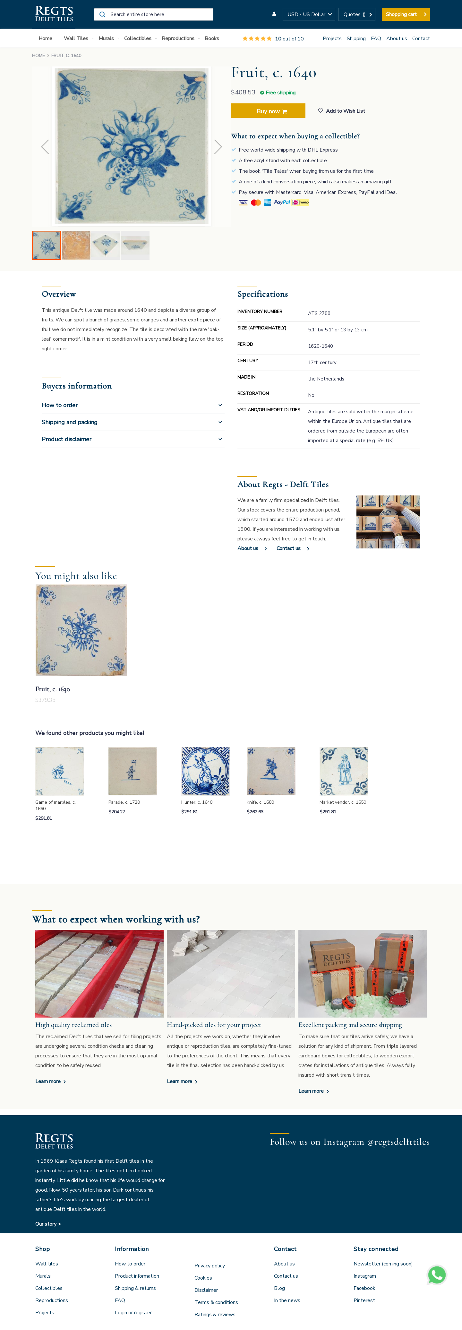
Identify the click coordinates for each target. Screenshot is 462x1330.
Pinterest (364, 1300)
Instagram (365, 1276)
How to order (60, 405)
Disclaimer (206, 1290)
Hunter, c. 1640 (196, 802)
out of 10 (273, 38)
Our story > (48, 1224)
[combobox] (153, 14)
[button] (309, 14)
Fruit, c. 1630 (52, 689)
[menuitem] (47, 38)
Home (38, 56)
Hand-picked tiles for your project (214, 1024)
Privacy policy (209, 1265)
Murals (43, 1276)
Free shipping (280, 92)
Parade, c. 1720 (124, 802)
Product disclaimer (66, 439)
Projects (332, 38)
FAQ (376, 38)
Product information (137, 1276)
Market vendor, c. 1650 (343, 802)
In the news (287, 1300)
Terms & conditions (216, 1302)
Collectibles (49, 1288)
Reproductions (51, 1300)
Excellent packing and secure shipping (350, 1024)
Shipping (356, 38)
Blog (279, 1288)
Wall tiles (46, 1263)
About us (396, 38)
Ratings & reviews (214, 1314)
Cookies (203, 1278)
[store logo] (53, 14)
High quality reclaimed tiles (73, 1024)
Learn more (48, 1081)
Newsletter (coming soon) (383, 1263)
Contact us (289, 548)
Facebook (364, 1288)
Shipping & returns (135, 1288)
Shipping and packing (70, 422)
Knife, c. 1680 (260, 802)
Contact (421, 38)
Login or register (133, 1312)
